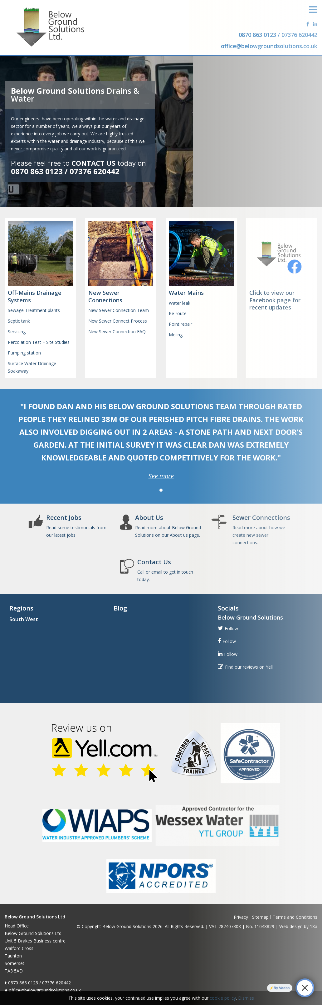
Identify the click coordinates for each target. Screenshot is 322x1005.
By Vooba (282, 988)
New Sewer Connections (105, 296)
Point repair (180, 324)
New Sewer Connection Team (118, 310)
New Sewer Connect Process (117, 321)
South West (23, 619)
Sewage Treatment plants (34, 310)
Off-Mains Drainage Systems (34, 296)
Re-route (178, 313)
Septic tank (19, 321)
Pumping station (24, 353)
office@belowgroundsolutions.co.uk (45, 990)
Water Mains (186, 292)
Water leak (179, 303)
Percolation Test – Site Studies (39, 342)
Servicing (17, 331)
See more (161, 476)
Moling (176, 335)
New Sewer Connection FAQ (117, 331)
